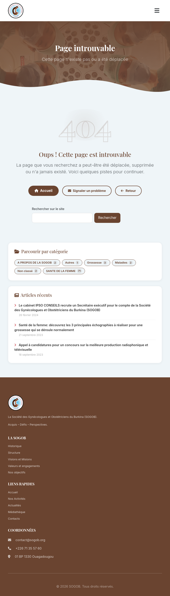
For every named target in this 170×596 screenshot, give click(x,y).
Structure (14, 452)
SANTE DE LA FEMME (64, 271)
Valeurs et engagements (24, 466)
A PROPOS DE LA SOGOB (37, 263)
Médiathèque (16, 512)
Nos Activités (16, 498)
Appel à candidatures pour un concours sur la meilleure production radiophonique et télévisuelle (81, 347)
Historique (14, 446)
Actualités (14, 505)
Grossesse (97, 263)
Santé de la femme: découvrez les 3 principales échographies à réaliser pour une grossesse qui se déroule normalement (78, 327)
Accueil (43, 191)
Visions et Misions (20, 459)
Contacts (14, 518)
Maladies (124, 263)
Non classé (27, 271)
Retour (128, 191)
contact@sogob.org (30, 540)
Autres (72, 263)
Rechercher (107, 218)
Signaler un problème (87, 191)
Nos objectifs (16, 472)
